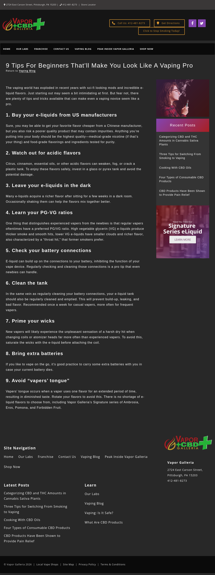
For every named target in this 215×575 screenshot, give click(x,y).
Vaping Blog (83, 48)
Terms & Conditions (113, 564)
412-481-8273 (68, 4)
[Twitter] (202, 23)
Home (6, 48)
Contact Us (61, 48)
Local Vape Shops (47, 564)
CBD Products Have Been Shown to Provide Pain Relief (182, 192)
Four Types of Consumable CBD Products (181, 179)
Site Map (68, 564)
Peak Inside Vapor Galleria (115, 48)
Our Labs (22, 48)
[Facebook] (192, 23)
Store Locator (88, 4)
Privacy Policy (87, 564)
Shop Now (146, 48)
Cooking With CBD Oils (175, 167)
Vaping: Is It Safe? (99, 513)
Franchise (41, 48)
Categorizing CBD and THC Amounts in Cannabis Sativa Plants (178, 140)
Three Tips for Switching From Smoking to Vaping (180, 156)
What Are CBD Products (104, 522)
